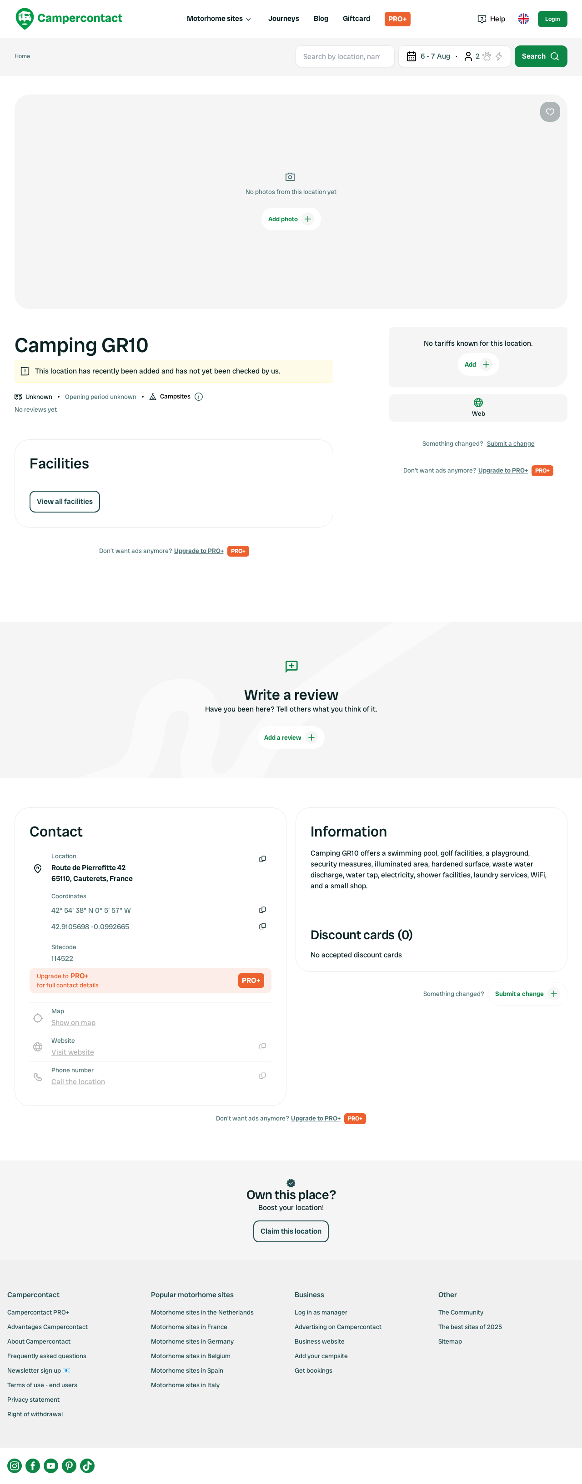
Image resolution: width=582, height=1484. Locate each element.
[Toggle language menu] (523, 19)
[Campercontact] (69, 19)
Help (491, 19)
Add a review (291, 737)
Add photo (291, 219)
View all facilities (65, 501)
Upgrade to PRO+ (199, 551)
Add (478, 364)
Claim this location (291, 1231)
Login (552, 19)
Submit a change (511, 443)
